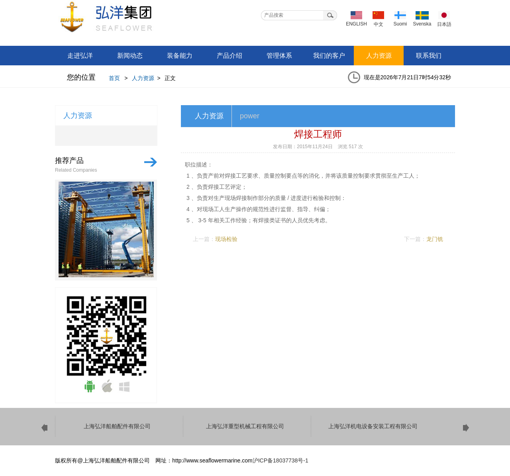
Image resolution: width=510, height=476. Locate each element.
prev (44, 428)
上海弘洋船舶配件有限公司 (117, 19)
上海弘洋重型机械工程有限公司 (245, 426)
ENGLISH (356, 24)
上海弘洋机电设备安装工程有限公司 (373, 426)
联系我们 (428, 55)
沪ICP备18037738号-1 (280, 460)
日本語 (444, 24)
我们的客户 (329, 55)
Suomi (400, 24)
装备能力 (179, 55)
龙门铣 (434, 239)
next (466, 428)
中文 (378, 24)
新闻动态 (130, 55)
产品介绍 (229, 55)
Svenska (422, 24)
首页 (114, 78)
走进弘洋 (80, 55)
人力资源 (379, 55)
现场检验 (226, 239)
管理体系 (279, 55)
